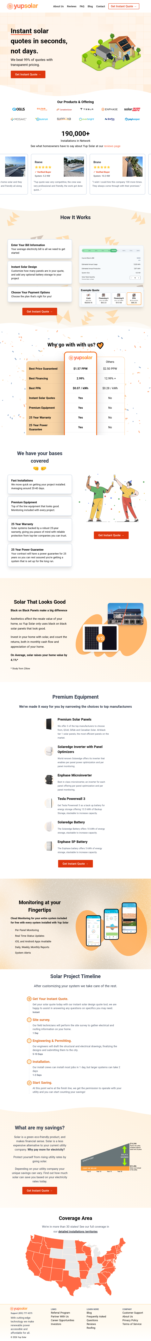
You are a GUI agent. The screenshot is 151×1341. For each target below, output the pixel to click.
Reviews (71, 6)
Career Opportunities (62, 1320)
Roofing (91, 1327)
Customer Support (133, 1312)
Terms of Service (132, 1324)
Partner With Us (60, 1316)
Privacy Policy (130, 1320)
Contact (100, 6)
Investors (56, 1324)
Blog (90, 6)
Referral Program (60, 1312)
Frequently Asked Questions (96, 1318)
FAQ (82, 6)
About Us (58, 6)
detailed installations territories (78, 1231)
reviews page (112, 146)
